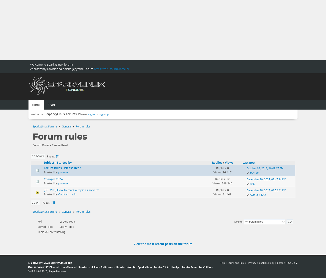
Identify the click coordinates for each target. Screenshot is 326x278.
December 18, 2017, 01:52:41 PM (266, 190)
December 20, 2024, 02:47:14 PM (266, 179)
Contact (281, 262)
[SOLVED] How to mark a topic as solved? (71, 190)
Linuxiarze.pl (85, 267)
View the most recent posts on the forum (163, 244)
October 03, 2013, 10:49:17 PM (265, 168)
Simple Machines (57, 271)
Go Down (38, 156)
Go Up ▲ (293, 262)
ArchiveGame (189, 267)
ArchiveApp (173, 267)
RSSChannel (52, 267)
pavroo (63, 172)
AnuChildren (206, 267)
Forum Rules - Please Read (62, 168)
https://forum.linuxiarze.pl (111, 69)
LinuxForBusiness (104, 267)
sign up (104, 114)
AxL (252, 183)
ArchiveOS (160, 267)
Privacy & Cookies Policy (261, 262)
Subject (49, 163)
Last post (249, 163)
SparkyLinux (145, 267)
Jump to (238, 221)
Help (222, 262)
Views (229, 163)
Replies (217, 163)
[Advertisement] (129, 30)
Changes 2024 (53, 179)
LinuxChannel (68, 267)
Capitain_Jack (67, 194)
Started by (66, 163)
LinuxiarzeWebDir (126, 267)
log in (91, 114)
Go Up (35, 202)
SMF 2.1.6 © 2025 (37, 271)
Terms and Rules (237, 262)
